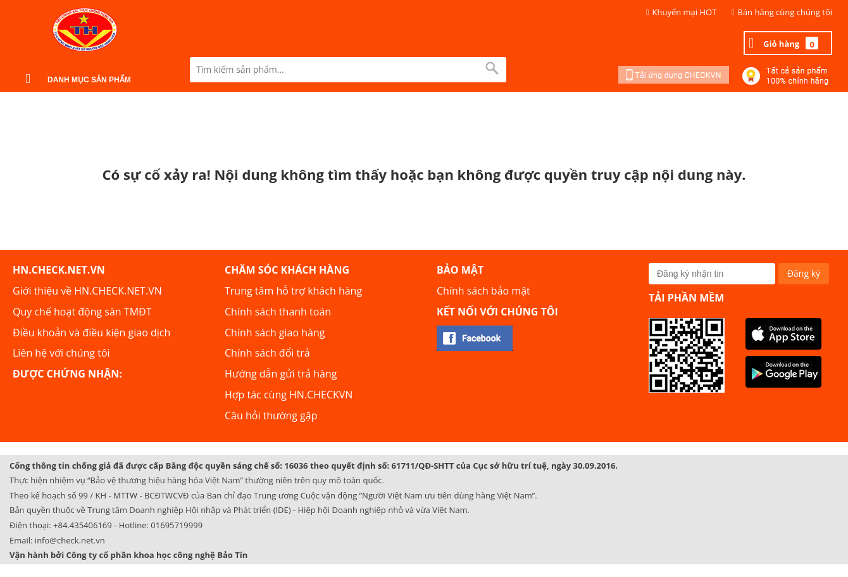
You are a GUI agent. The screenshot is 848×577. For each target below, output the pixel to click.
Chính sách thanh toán (278, 312)
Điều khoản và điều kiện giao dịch (91, 332)
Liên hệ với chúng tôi (61, 353)
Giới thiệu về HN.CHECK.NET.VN (87, 291)
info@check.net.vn (70, 540)
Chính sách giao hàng (275, 332)
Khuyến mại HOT (684, 12)
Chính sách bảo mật (483, 291)
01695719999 (177, 525)
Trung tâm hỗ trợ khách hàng (293, 291)
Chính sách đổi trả (267, 353)
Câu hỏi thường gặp (271, 415)
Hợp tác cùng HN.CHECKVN (288, 395)
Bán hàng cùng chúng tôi (785, 12)
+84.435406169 (82, 525)
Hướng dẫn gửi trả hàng (281, 374)
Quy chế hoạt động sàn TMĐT (82, 312)
